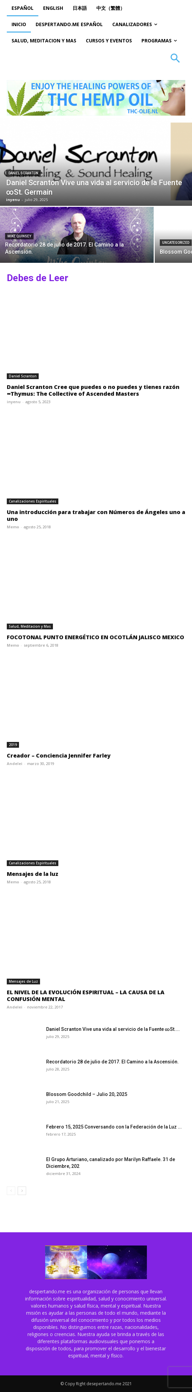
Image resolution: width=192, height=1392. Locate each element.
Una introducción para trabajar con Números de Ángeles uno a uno (96, 515)
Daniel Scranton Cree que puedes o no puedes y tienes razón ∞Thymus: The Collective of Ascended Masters (93, 390)
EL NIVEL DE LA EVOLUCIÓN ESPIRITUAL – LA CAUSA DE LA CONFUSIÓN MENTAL (86, 995)
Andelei (14, 763)
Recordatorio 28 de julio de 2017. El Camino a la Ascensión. (112, 1061)
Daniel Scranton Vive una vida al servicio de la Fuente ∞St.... (113, 1029)
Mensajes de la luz (32, 874)
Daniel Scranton (23, 173)
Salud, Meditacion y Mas (30, 626)
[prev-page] (11, 1191)
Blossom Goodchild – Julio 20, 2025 (86, 1094)
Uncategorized (175, 242)
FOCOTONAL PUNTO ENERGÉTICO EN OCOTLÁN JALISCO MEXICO (95, 637)
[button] (175, 59)
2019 (13, 744)
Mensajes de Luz (23, 981)
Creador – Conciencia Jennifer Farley (59, 755)
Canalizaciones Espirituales (32, 501)
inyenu (14, 401)
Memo (13, 526)
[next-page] (22, 1191)
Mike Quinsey (19, 236)
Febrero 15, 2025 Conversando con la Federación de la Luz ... (114, 1127)
